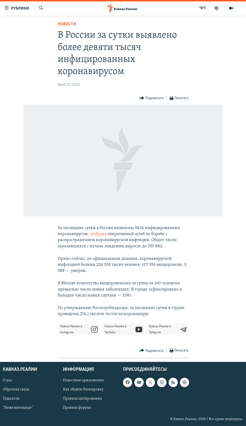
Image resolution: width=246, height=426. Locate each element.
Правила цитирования (82, 399)
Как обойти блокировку (83, 390)
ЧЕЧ (202, 8)
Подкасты (11, 399)
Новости (67, 24)
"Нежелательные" (18, 408)
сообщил (98, 234)
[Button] (151, 98)
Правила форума (77, 408)
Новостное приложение (83, 381)
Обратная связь (16, 390)
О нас (7, 381)
